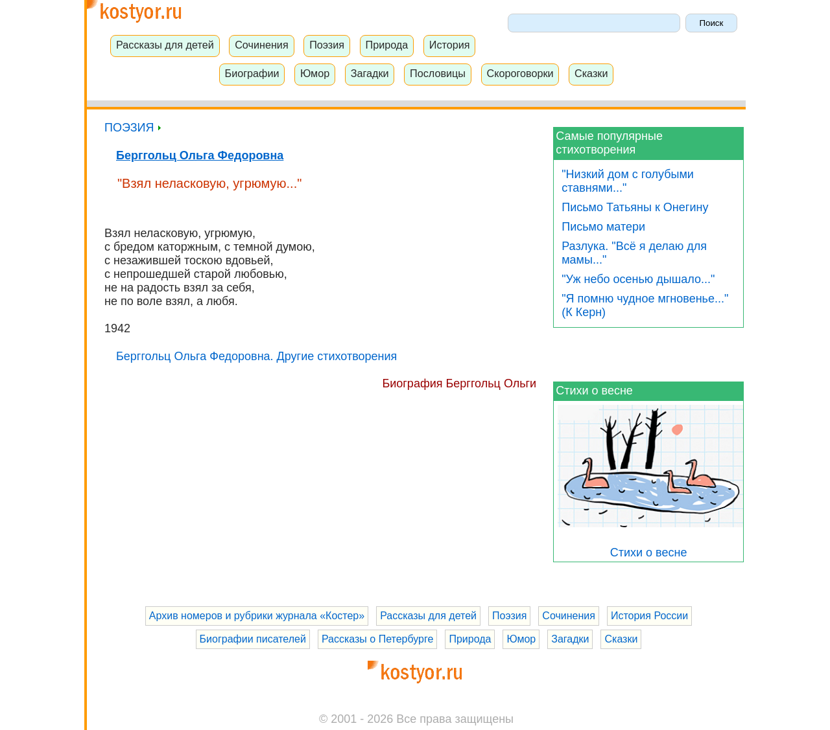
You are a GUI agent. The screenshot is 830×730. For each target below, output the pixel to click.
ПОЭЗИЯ (132, 127)
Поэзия (326, 45)
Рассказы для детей (165, 45)
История (449, 45)
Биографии (252, 73)
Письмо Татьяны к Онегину (635, 207)
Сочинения (262, 45)
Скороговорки (519, 73)
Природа (387, 45)
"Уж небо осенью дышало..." (638, 279)
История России (649, 615)
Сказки (591, 73)
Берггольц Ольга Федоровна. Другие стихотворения (256, 356)
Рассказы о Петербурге (377, 638)
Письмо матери (603, 226)
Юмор (314, 73)
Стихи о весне (594, 390)
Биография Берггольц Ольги (459, 383)
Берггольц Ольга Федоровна (199, 155)
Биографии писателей (253, 638)
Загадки (370, 73)
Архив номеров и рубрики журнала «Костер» (256, 615)
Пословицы (438, 73)
